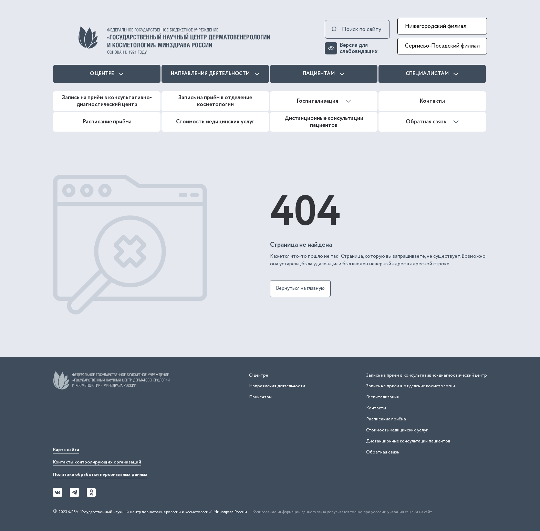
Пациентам (324, 74)
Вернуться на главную (300, 288)
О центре (107, 74)
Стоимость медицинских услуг (215, 122)
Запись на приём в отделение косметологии (215, 101)
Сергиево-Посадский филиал (442, 46)
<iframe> (104, 420)
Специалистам (432, 74)
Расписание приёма (107, 122)
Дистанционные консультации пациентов (323, 121)
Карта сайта (66, 450)
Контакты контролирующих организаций (97, 462)
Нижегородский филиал (435, 26)
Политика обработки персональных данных (100, 474)
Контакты (432, 101)
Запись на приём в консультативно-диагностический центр (107, 101)
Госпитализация (324, 101)
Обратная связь (432, 122)
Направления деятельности (215, 74)
